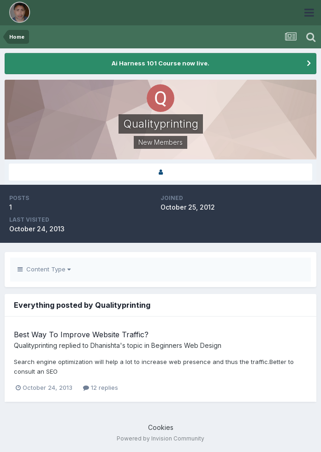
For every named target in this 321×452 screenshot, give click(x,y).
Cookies (160, 427)
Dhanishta (105, 345)
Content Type (44, 269)
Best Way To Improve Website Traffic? (81, 334)
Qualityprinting (35, 345)
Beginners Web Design (186, 345)
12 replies (100, 387)
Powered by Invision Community (160, 438)
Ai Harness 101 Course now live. (160, 63)
